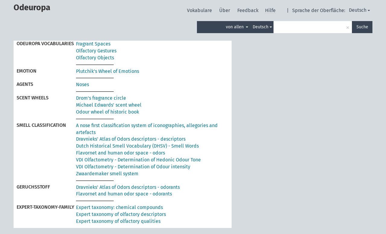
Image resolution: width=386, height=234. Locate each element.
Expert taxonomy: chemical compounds (119, 207)
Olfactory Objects (95, 58)
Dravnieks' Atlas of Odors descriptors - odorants (128, 187)
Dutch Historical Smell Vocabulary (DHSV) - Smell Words (137, 146)
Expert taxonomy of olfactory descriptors (121, 214)
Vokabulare (200, 10)
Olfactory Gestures (96, 51)
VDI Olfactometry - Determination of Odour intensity (133, 167)
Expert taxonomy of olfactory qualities (118, 221)
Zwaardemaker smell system (107, 173)
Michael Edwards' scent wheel (108, 105)
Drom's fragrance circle (101, 98)
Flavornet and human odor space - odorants (124, 194)
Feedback (248, 10)
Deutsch (359, 10)
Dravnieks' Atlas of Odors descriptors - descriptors (130, 139)
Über (225, 10)
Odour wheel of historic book (107, 112)
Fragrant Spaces (93, 44)
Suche (362, 27)
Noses (82, 84)
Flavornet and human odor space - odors (120, 153)
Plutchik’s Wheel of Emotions (107, 71)
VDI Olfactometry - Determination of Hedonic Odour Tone (138, 160)
